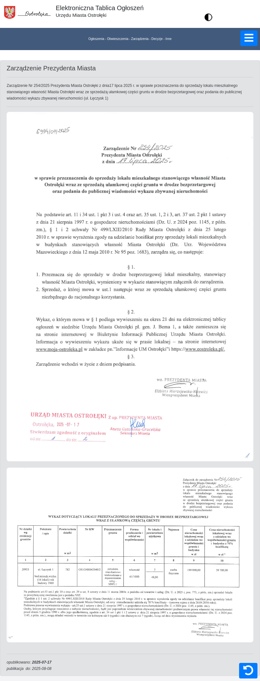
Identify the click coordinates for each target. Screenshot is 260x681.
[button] (208, 17)
